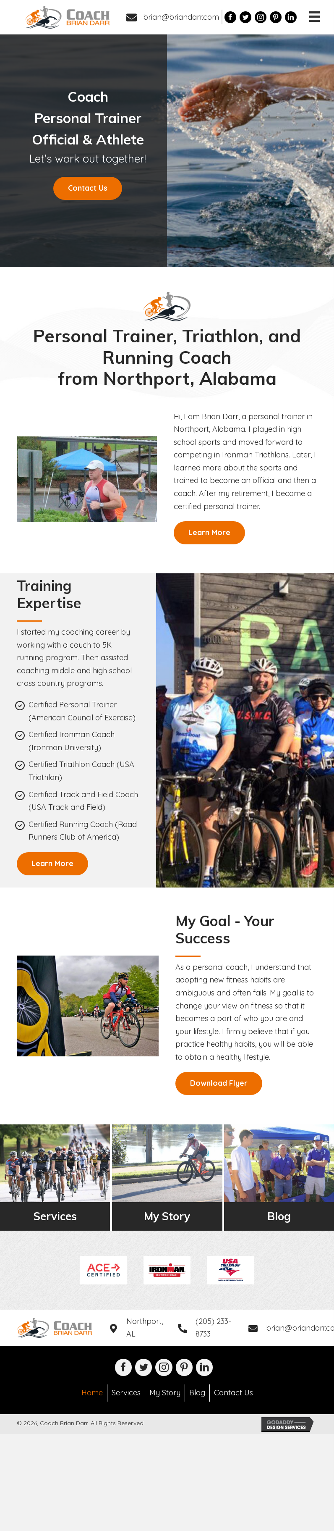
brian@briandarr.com (181, 17)
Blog (197, 1392)
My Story (164, 1392)
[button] (87, 188)
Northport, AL (144, 1327)
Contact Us (233, 1392)
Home (92, 1392)
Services (126, 1392)
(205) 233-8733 (213, 1327)
